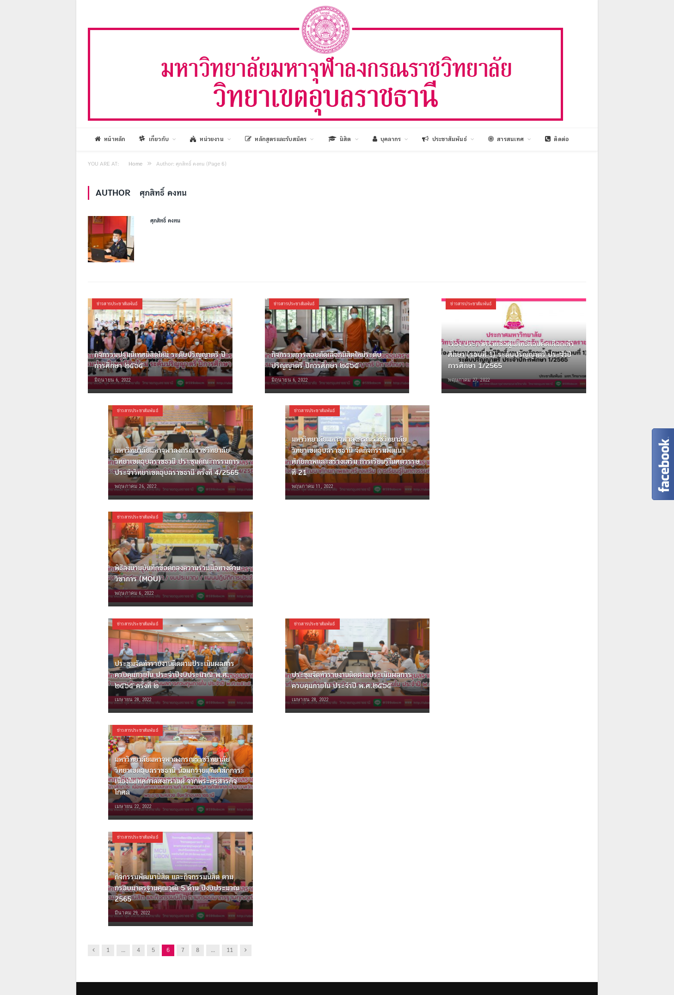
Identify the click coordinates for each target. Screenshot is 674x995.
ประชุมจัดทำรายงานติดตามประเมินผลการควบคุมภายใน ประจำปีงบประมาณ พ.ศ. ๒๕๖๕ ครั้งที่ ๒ (174, 675)
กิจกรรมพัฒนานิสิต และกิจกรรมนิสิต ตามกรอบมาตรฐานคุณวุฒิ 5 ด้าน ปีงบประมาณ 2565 (177, 888)
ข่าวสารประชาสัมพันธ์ (117, 303)
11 (230, 950)
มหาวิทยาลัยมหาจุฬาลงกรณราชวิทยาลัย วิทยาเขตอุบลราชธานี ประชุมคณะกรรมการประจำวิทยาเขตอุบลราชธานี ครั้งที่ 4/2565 (177, 461)
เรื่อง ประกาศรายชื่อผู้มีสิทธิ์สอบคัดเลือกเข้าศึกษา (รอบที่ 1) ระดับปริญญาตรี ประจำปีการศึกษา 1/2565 (511, 355)
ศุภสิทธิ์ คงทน (165, 221)
